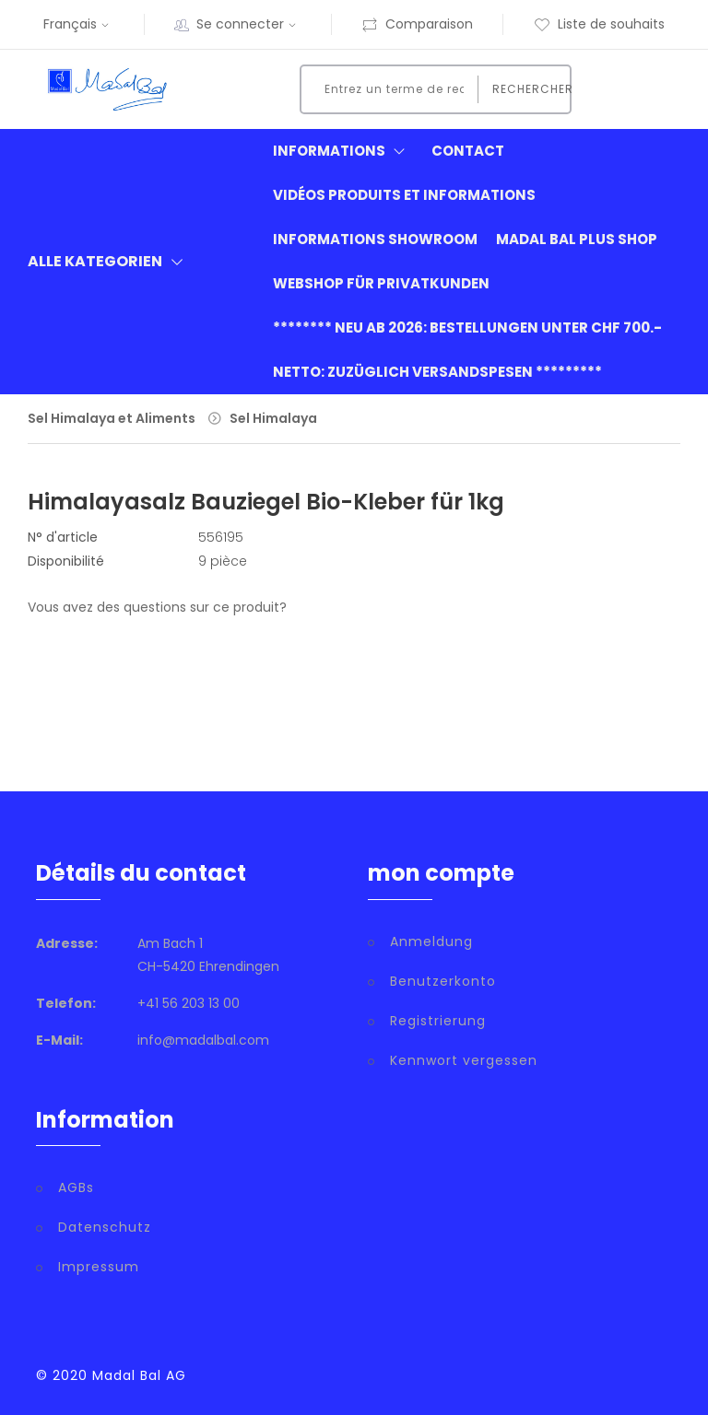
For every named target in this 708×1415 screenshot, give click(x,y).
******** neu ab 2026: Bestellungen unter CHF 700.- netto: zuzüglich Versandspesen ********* (467, 349)
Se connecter (248, 24)
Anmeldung (431, 941)
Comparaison (417, 24)
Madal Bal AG (139, 1375)
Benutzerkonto (443, 981)
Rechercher (526, 89)
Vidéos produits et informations (404, 195)
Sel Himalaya (273, 418)
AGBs (76, 1187)
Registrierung (438, 1021)
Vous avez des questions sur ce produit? (157, 607)
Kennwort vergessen (463, 1060)
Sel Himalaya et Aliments (111, 418)
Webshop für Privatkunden (381, 283)
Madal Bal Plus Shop (576, 239)
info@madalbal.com (203, 1040)
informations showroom (375, 239)
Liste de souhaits (599, 24)
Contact (467, 150)
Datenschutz (104, 1227)
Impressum (98, 1266)
